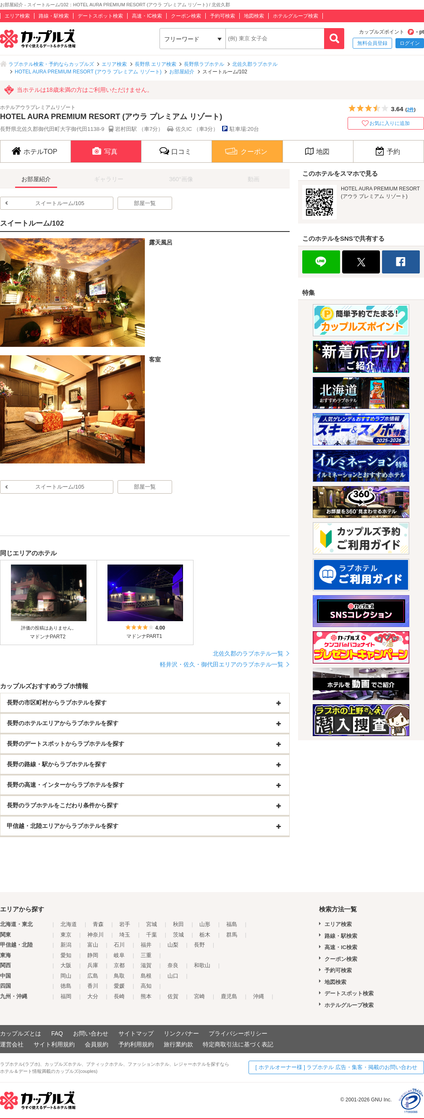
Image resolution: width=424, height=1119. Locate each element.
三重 (146, 955)
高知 (146, 986)
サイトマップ (136, 1033)
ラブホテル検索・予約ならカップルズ (51, 64)
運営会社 (12, 1044)
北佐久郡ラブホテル (254, 64)
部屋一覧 (145, 203)
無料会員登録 (372, 43)
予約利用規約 (136, 1044)
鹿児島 (229, 996)
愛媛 (119, 986)
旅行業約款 (178, 1044)
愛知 (65, 955)
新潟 (65, 945)
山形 (204, 924)
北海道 (68, 924)
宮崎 (199, 996)
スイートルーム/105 (59, 203)
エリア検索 (17, 16)
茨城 (178, 935)
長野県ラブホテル (204, 64)
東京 (65, 935)
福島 (231, 924)
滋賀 (146, 965)
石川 (119, 945)
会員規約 (96, 1044)
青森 (98, 924)
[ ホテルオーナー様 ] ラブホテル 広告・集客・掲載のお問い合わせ (336, 1067)
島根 (146, 976)
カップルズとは (20, 1033)
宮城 (151, 924)
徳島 (65, 986)
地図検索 (254, 16)
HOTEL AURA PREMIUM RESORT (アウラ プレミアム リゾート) (88, 72)
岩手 (124, 924)
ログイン (410, 43)
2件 (410, 109)
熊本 (146, 996)
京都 (119, 965)
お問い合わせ (90, 1033)
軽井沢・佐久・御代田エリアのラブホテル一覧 (221, 664)
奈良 (173, 965)
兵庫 (92, 965)
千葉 (151, 935)
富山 (92, 945)
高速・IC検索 (147, 16)
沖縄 (258, 996)
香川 (92, 986)
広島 (92, 976)
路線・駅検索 (54, 16)
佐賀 (173, 996)
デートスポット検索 (100, 16)
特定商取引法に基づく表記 (238, 1044)
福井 (146, 945)
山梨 (173, 945)
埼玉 (124, 935)
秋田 (178, 924)
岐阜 (119, 955)
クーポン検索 (186, 16)
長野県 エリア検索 (155, 64)
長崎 (119, 996)
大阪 (65, 965)
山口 (173, 976)
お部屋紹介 (181, 72)
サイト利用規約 (54, 1044)
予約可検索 (222, 16)
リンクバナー (181, 1033)
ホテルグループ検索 (295, 16)
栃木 (204, 935)
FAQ (57, 1033)
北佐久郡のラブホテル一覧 (248, 653)
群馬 (231, 935)
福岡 (65, 996)
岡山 (65, 976)
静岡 (92, 955)
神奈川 (95, 935)
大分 (92, 996)
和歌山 (202, 965)
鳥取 (119, 976)
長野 (199, 945)
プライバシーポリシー (238, 1033)
